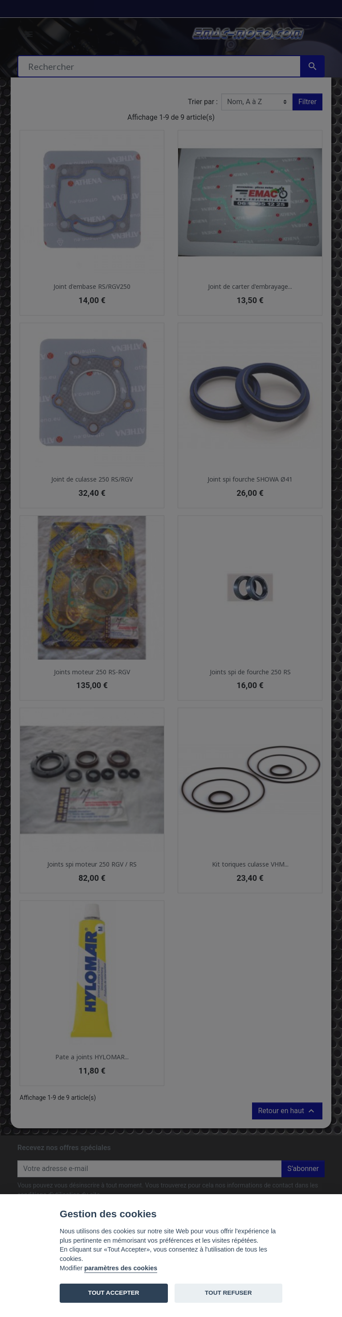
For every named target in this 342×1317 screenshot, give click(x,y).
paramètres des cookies (120, 1268)
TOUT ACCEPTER (113, 1292)
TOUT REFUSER (228, 1292)
